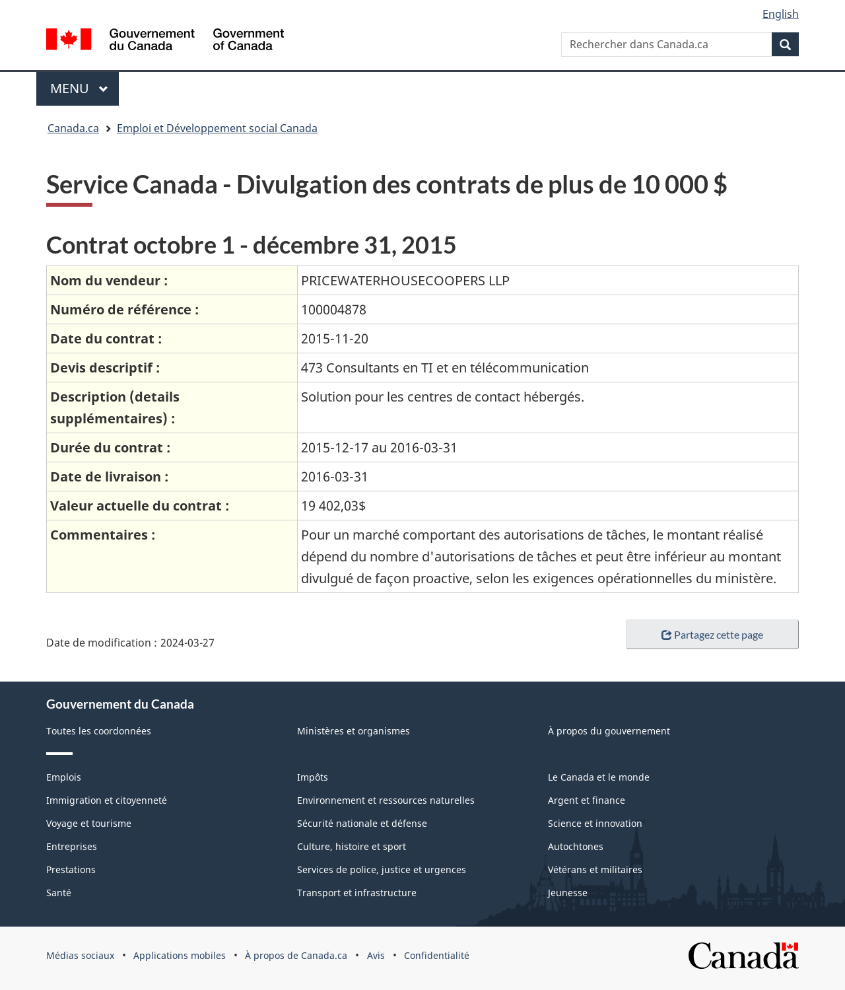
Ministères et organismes (353, 731)
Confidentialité (436, 955)
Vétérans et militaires (595, 869)
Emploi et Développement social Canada (217, 128)
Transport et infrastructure (357, 892)
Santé (58, 892)
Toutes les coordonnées (98, 731)
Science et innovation (595, 823)
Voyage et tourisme (88, 823)
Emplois (63, 777)
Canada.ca (73, 128)
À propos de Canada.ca (296, 955)
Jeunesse (568, 892)
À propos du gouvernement (609, 731)
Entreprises (71, 846)
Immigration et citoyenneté (106, 800)
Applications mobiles (179, 955)
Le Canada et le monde (599, 777)
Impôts (312, 777)
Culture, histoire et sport (351, 846)
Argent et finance (586, 800)
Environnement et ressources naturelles (386, 800)
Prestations (71, 869)
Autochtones (575, 846)
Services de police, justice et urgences (381, 869)
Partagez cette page (712, 634)
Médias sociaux (80, 955)
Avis (376, 955)
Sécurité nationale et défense (362, 823)
